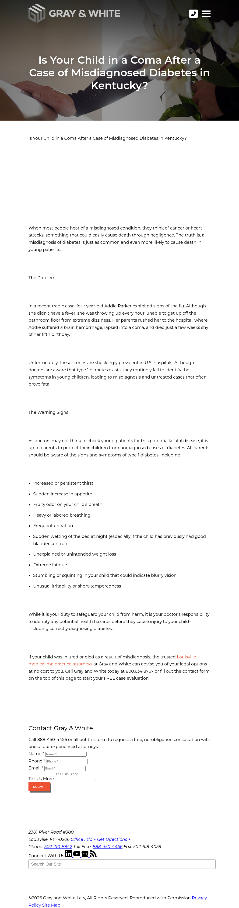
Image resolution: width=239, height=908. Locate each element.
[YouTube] (77, 857)
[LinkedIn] (69, 857)
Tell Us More (41, 780)
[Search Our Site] (122, 865)
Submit (39, 788)
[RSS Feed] (93, 857)
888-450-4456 (108, 848)
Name (36, 753)
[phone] (193, 14)
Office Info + (83, 840)
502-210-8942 (58, 848)
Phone (36, 761)
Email (35, 768)
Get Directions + (113, 840)
